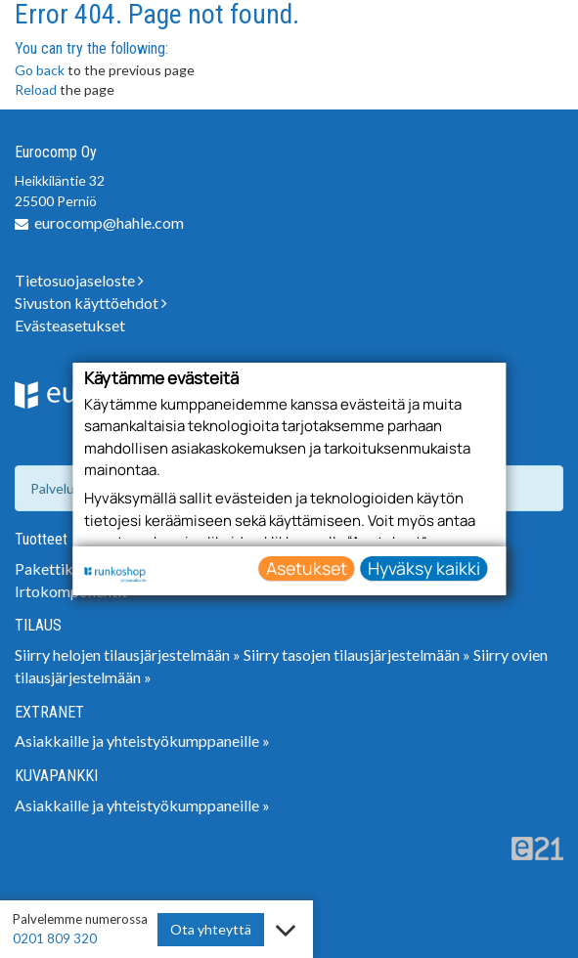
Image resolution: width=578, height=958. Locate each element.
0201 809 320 (55, 938)
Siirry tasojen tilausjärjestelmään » (357, 654)
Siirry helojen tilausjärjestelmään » (128, 654)
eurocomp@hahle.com (109, 222)
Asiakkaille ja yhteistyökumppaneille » (142, 740)
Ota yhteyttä (210, 929)
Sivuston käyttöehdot (91, 302)
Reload (36, 89)
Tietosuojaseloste (79, 280)
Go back (40, 70)
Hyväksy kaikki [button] (424, 567)
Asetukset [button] (306, 567)
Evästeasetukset (70, 325)
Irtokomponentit (71, 591)
